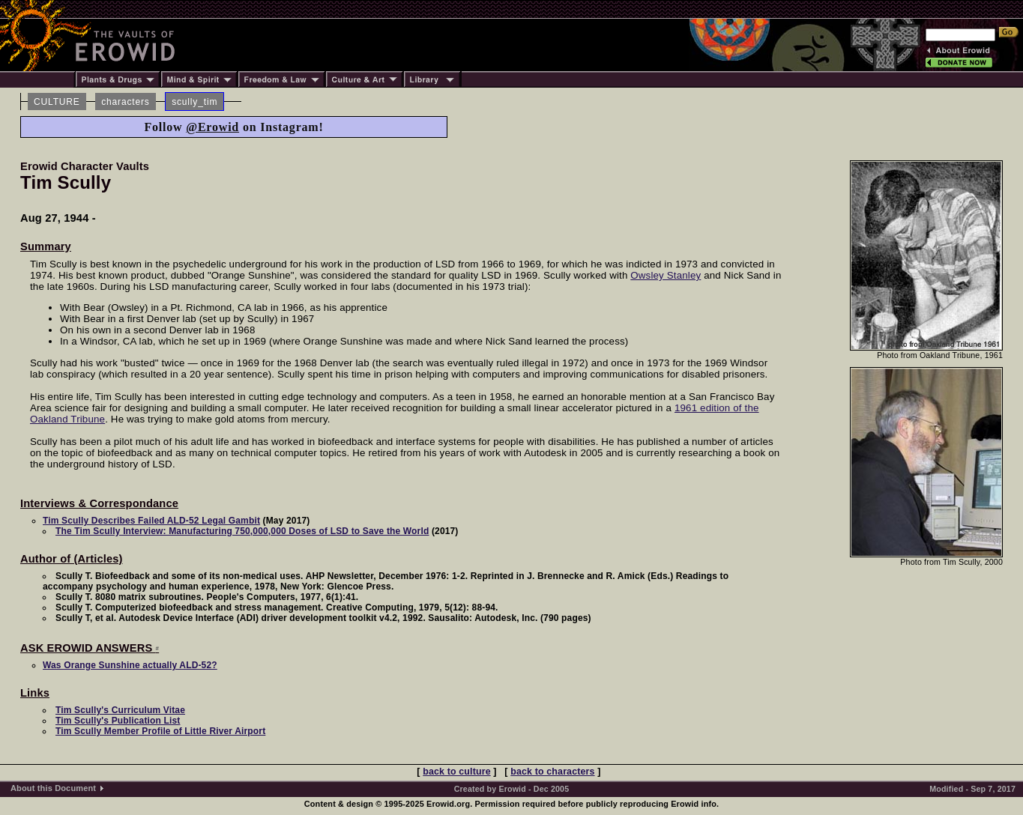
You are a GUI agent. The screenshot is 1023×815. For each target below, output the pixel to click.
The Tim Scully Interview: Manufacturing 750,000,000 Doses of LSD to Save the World (242, 531)
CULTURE (57, 102)
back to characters (552, 771)
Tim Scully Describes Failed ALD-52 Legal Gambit (151, 520)
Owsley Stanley (665, 275)
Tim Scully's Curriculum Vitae (120, 710)
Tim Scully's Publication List (118, 720)
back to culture (456, 771)
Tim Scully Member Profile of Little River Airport (160, 731)
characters (125, 102)
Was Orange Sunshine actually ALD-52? (130, 665)
